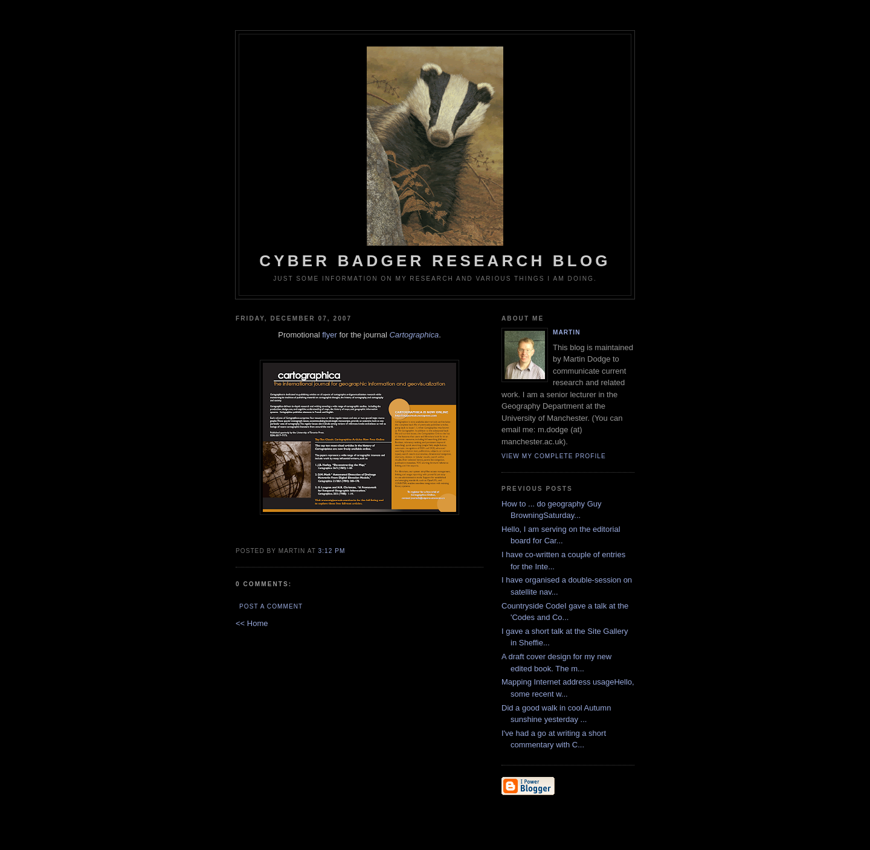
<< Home (252, 623)
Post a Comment (271, 606)
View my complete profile (553, 456)
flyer (329, 334)
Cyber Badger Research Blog (435, 158)
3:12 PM (332, 551)
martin (566, 332)
